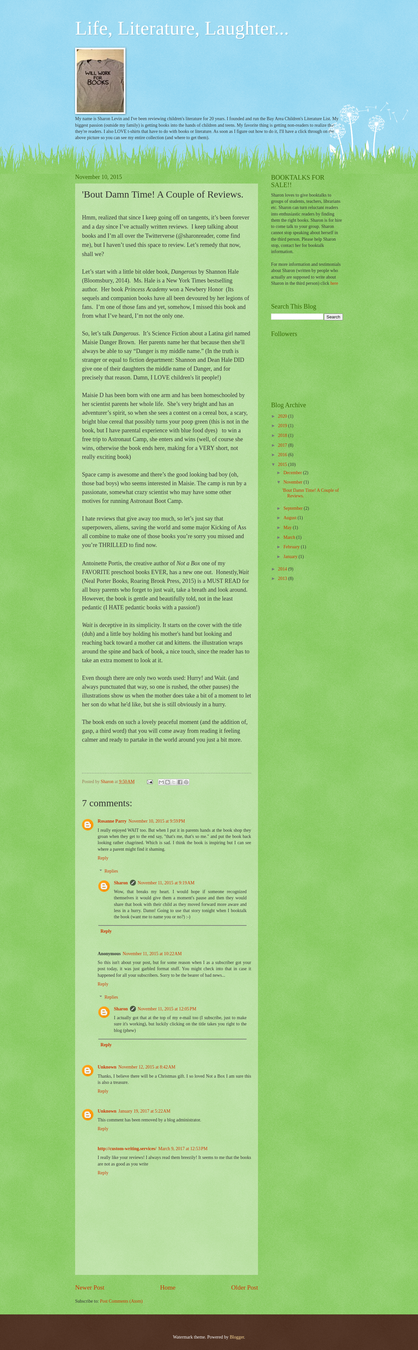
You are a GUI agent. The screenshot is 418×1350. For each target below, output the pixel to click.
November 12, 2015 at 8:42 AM (147, 1067)
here (334, 283)
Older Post (244, 1287)
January (290, 556)
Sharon (121, 882)
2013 (283, 578)
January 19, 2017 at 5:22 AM (144, 1111)
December (293, 472)
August (290, 517)
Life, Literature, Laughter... (182, 28)
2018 (283, 435)
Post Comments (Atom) (121, 1301)
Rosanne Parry (112, 821)
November (293, 482)
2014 (283, 569)
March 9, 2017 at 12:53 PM (183, 1148)
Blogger (237, 1337)
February (292, 546)
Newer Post (89, 1287)
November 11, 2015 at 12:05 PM (167, 1008)
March (289, 537)
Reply (103, 858)
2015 (283, 464)
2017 (283, 445)
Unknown (107, 1067)
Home (167, 1287)
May (288, 527)
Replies (111, 871)
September (293, 508)
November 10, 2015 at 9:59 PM (157, 821)
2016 (283, 454)
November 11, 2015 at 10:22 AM (152, 953)
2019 (283, 425)
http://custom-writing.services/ (127, 1148)
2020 (283, 416)
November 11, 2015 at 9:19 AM (166, 882)
